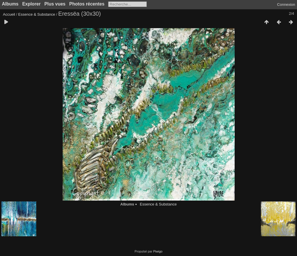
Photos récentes (86, 3)
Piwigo (157, 251)
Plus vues (55, 3)
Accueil (9, 14)
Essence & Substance (36, 14)
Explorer (31, 3)
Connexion (286, 4)
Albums (10, 3)
